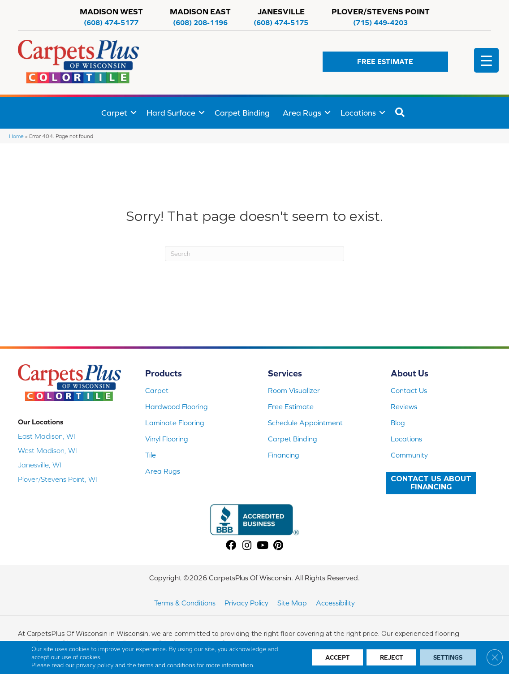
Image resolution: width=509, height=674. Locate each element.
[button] (385, 62)
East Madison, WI (46, 436)
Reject (391, 657)
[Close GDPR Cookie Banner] (495, 657)
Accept (337, 657)
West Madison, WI (47, 450)
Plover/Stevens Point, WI (57, 479)
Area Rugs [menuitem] (302, 112)
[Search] (254, 253)
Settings (447, 657)
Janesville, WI (39, 465)
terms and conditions (166, 665)
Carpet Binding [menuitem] (242, 112)
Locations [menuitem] (358, 112)
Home (16, 136)
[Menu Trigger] (486, 60)
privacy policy (95, 665)
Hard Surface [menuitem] (171, 112)
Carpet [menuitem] (114, 112)
